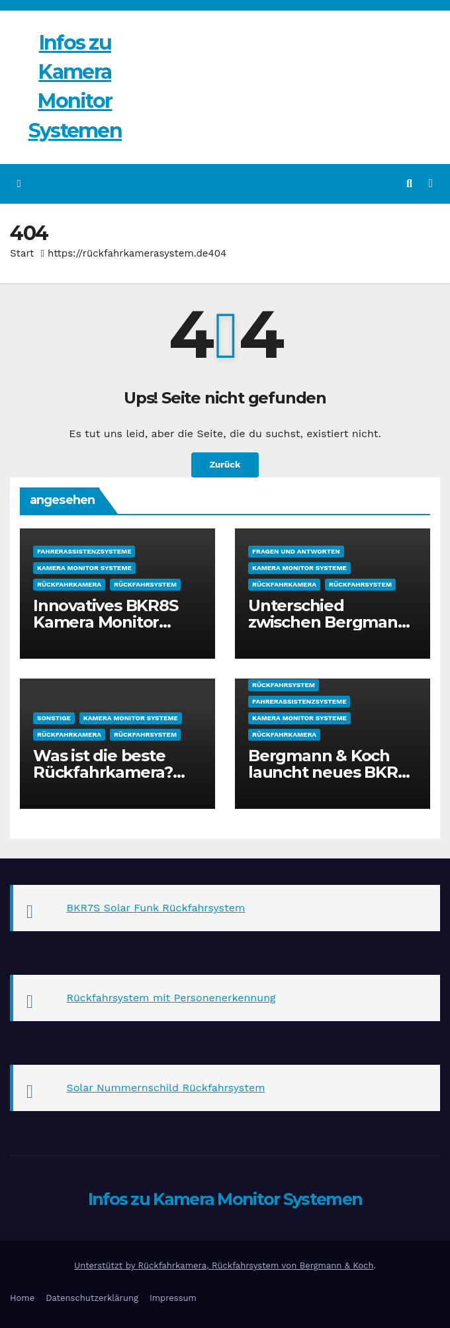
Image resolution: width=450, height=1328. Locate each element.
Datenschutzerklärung (92, 1298)
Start (22, 253)
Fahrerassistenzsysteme (84, 551)
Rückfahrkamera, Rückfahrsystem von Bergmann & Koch (256, 1265)
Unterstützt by (106, 1265)
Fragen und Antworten (296, 551)
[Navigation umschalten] (430, 183)
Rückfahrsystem (145, 584)
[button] (409, 183)
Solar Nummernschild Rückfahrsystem (166, 1087)
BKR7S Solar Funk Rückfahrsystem (156, 907)
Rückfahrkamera (69, 584)
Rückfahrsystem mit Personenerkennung (171, 997)
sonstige (54, 718)
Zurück (224, 465)
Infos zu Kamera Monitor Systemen (225, 1199)
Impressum (173, 1298)
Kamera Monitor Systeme (84, 567)
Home (22, 1298)
